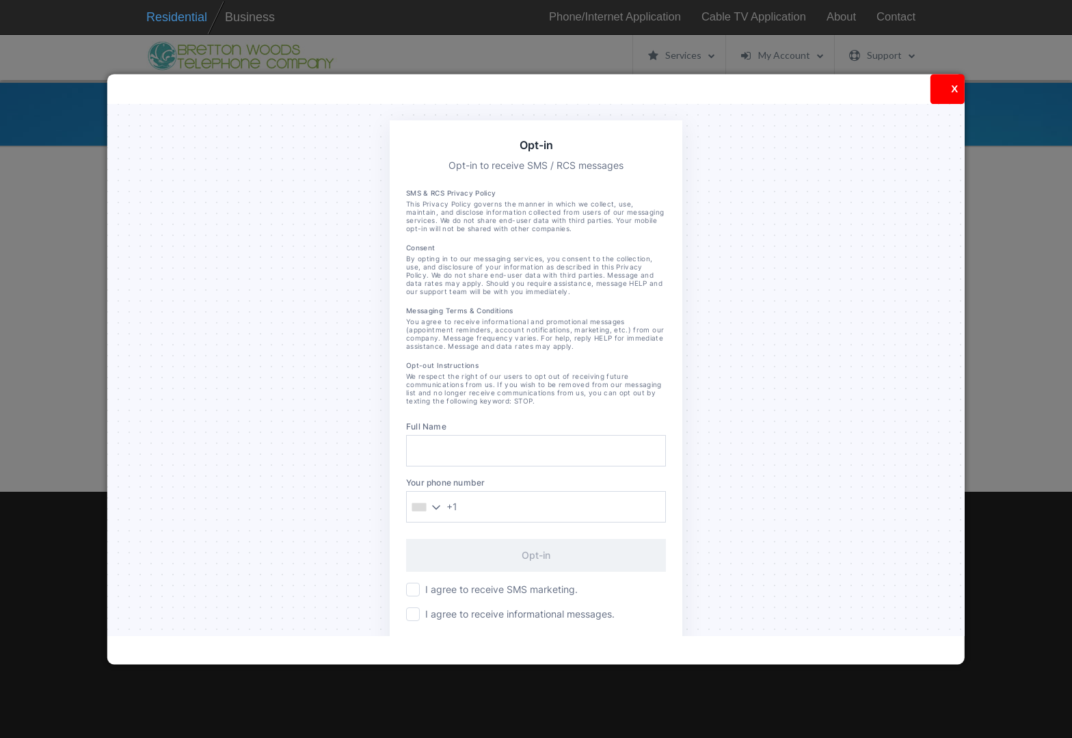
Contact (895, 16)
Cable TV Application (753, 16)
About (841, 16)
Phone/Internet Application (615, 16)
